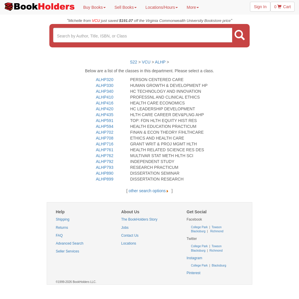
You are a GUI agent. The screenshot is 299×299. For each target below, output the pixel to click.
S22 (133, 62)
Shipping (62, 219)
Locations (128, 243)
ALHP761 (104, 149)
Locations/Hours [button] (161, 7)
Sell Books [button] (125, 7)
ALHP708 (104, 138)
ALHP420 (104, 108)
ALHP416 (104, 103)
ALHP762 (104, 155)
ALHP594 (104, 126)
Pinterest (193, 273)
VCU (147, 62)
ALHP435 (104, 114)
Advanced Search (70, 243)
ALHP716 (104, 144)
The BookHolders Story (139, 219)
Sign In (260, 6)
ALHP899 (104, 179)
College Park (199, 227)
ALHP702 (104, 132)
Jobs (124, 228)
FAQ (59, 235)
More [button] (193, 7)
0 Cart (282, 6)
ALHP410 (104, 97)
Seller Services (67, 251)
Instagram (194, 258)
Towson (216, 227)
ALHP (160, 62)
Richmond (216, 231)
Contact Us (129, 235)
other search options (150, 190)
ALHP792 (104, 161)
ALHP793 (104, 167)
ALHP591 (104, 120)
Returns (62, 228)
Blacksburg (198, 231)
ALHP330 (104, 85)
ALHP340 (104, 91)
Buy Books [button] (94, 7)
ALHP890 (104, 173)
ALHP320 (104, 79)
